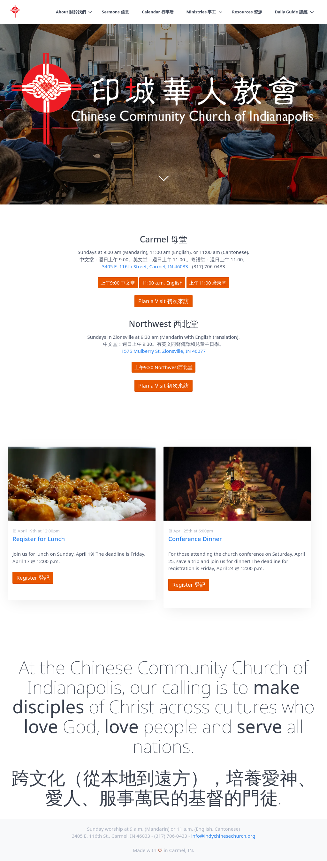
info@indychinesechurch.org (223, 836)
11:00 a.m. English (162, 282)
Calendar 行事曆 (156, 12)
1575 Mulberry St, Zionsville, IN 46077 (163, 351)
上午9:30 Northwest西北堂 (163, 367)
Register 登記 (32, 577)
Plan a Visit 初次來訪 (163, 301)
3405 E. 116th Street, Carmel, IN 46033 (145, 266)
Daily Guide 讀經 (291, 12)
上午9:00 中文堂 (118, 282)
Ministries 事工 (200, 12)
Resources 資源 (246, 12)
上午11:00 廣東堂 (207, 282)
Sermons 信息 (113, 12)
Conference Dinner (195, 539)
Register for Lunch (38, 539)
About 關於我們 (68, 12)
